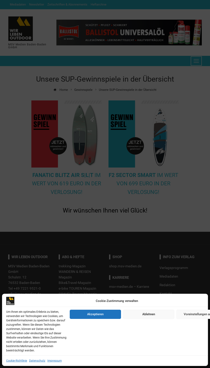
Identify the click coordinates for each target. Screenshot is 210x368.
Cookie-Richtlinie (16, 360)
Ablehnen (148, 314)
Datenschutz (37, 360)
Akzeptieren (95, 314)
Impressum (54, 360)
